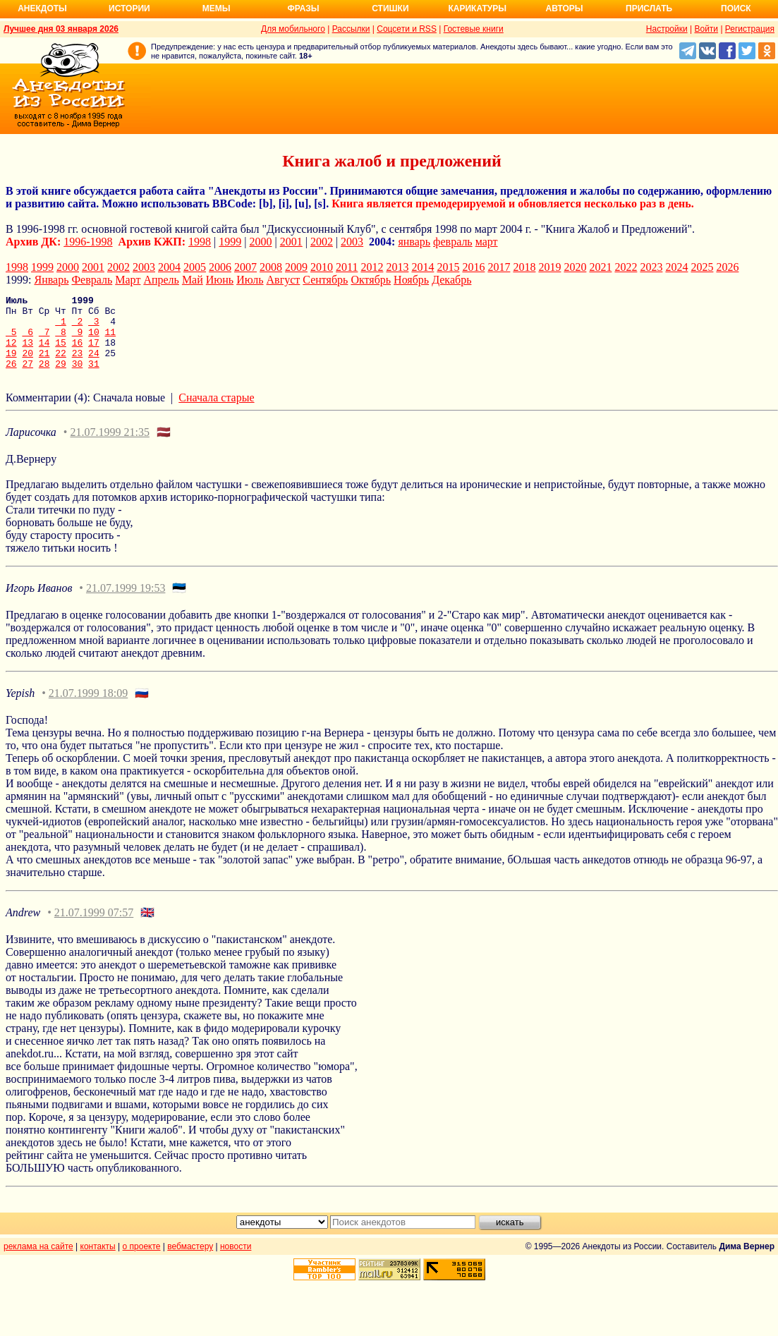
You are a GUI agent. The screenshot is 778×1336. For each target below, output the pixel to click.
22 (60, 365)
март (486, 242)
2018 (524, 267)
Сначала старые (216, 412)
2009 (296, 267)
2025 (702, 267)
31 (93, 378)
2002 (321, 242)
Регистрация (749, 29)
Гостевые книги (474, 29)
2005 (194, 267)
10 (93, 340)
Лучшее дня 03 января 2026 (61, 29)
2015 (448, 267)
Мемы (216, 8)
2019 (549, 267)
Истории (129, 8)
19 (11, 365)
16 (77, 352)
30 (77, 378)
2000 (261, 242)
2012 (371, 267)
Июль (249, 280)
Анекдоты (42, 8)
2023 (651, 267)
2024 (676, 267)
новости (235, 1261)
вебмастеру (190, 1261)
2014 (422, 267)
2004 (169, 267)
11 (110, 340)
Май (192, 280)
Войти (706, 29)
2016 (473, 267)
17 (93, 352)
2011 (347, 267)
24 (93, 365)
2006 (220, 267)
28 (44, 378)
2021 (600, 267)
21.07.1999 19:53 (125, 603)
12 (11, 352)
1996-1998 (87, 242)
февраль (453, 242)
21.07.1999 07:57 (93, 927)
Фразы (303, 8)
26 (11, 378)
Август (283, 280)
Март (127, 280)
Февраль (91, 280)
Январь (51, 280)
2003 (352, 242)
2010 (321, 267)
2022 (625, 267)
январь (414, 242)
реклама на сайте (38, 1261)
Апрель (161, 280)
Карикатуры (477, 8)
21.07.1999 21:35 (109, 447)
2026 (727, 267)
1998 (199, 242)
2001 (291, 242)
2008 (271, 267)
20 (27, 365)
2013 (397, 267)
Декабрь (451, 280)
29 (60, 378)
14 (44, 352)
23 (77, 365)
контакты (98, 1261)
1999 (230, 242)
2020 (575, 267)
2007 (245, 267)
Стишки (390, 8)
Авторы (564, 8)
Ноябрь (411, 280)
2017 (498, 267)
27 (27, 378)
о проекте (142, 1261)
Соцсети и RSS (407, 29)
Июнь (219, 280)
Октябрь (371, 280)
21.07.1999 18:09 (88, 708)
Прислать (649, 8)
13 (27, 352)
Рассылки (351, 29)
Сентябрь (325, 280)
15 (60, 352)
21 (44, 365)
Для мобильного (293, 29)
